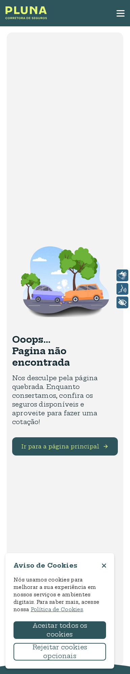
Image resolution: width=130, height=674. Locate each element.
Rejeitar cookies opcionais (59, 651)
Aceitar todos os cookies (59, 630)
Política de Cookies (57, 609)
